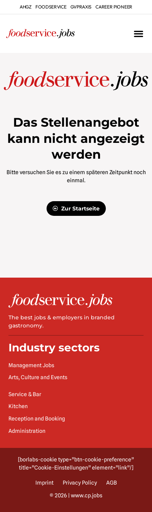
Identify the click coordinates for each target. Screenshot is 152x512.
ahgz (26, 7)
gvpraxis (81, 7)
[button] (138, 33)
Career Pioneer (113, 7)
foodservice (51, 7)
